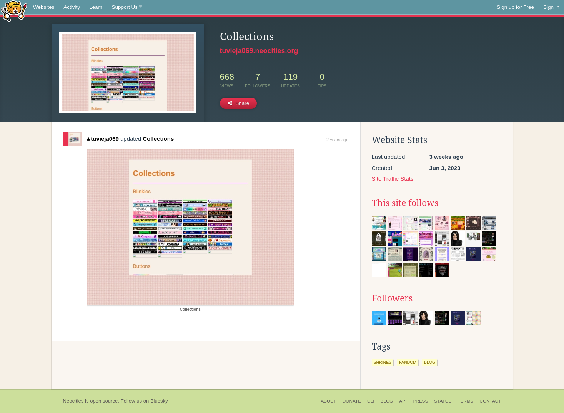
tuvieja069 (103, 138)
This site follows (405, 203)
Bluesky (159, 401)
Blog (386, 401)
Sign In (551, 7)
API (402, 401)
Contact (490, 401)
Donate (352, 401)
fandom (407, 362)
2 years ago (337, 139)
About (328, 401)
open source (104, 401)
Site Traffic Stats (393, 178)
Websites (43, 7)
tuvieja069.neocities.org (259, 51)
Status (442, 401)
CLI (370, 401)
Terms (465, 401)
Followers (392, 298)
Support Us (127, 7)
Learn (96, 7)
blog (429, 362)
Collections (158, 138)
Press (420, 401)
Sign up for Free (515, 7)
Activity (71, 7)
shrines (383, 362)
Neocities (73, 401)
